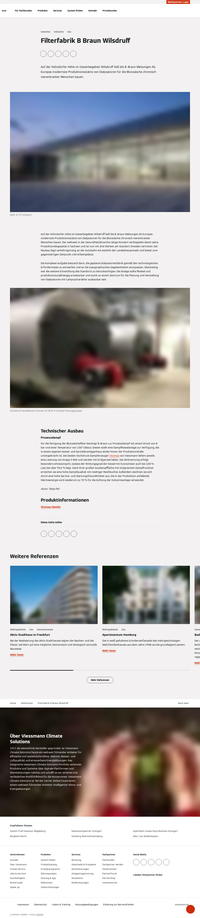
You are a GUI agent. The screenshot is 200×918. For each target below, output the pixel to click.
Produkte (43, 10)
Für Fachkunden (23, 10)
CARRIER (39, 914)
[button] (190, 909)
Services (57, 10)
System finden (75, 10)
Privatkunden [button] (109, 10)
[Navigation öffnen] (4, 10)
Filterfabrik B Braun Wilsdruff (53, 703)
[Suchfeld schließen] (188, 11)
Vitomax (114, 455)
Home (13, 703)
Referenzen (27, 703)
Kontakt (92, 10)
